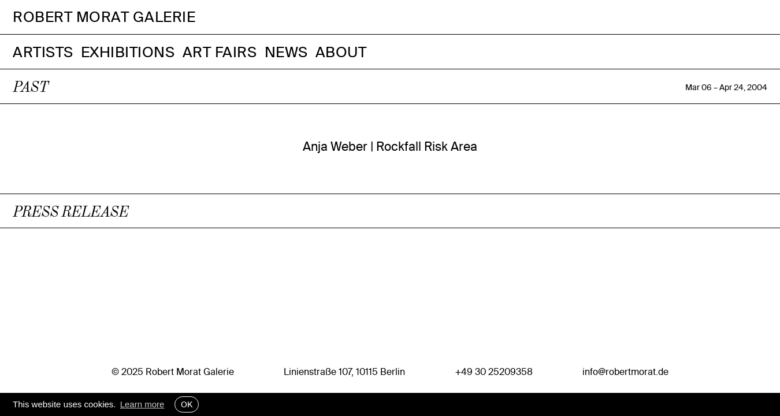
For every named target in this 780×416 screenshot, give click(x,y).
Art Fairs (220, 52)
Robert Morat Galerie (104, 17)
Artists (43, 52)
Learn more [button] (142, 404)
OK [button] (186, 404)
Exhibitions (128, 52)
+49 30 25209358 (494, 371)
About (341, 52)
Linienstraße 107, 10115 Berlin (344, 371)
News (286, 52)
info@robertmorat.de (625, 371)
